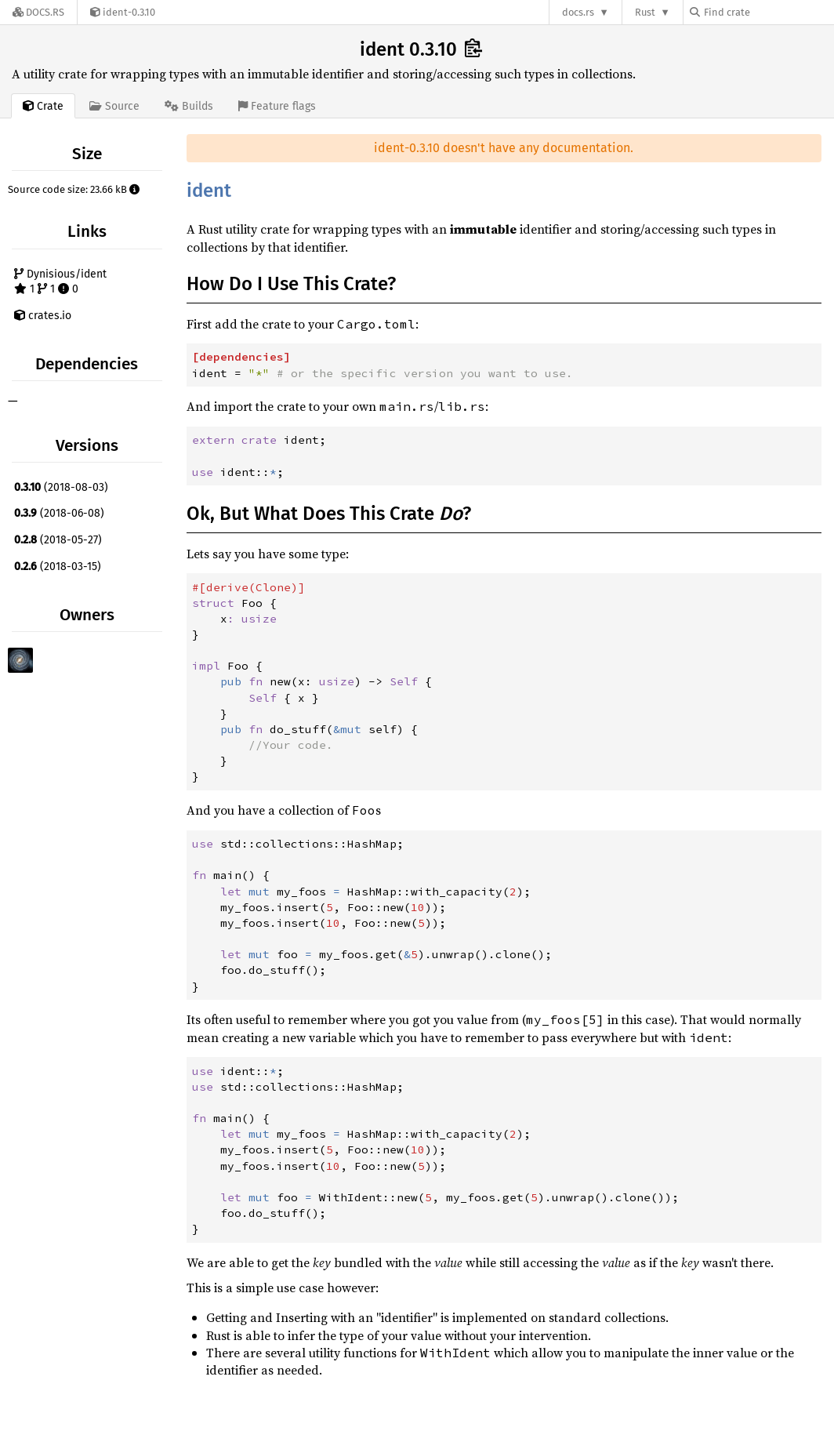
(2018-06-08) (59, 513)
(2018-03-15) (57, 566)
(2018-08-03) (61, 487)
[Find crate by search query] (768, 12)
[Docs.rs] (38, 12)
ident (209, 191)
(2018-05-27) (58, 540)
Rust (645, 12)
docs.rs (578, 12)
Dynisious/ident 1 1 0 (60, 281)
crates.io (42, 315)
